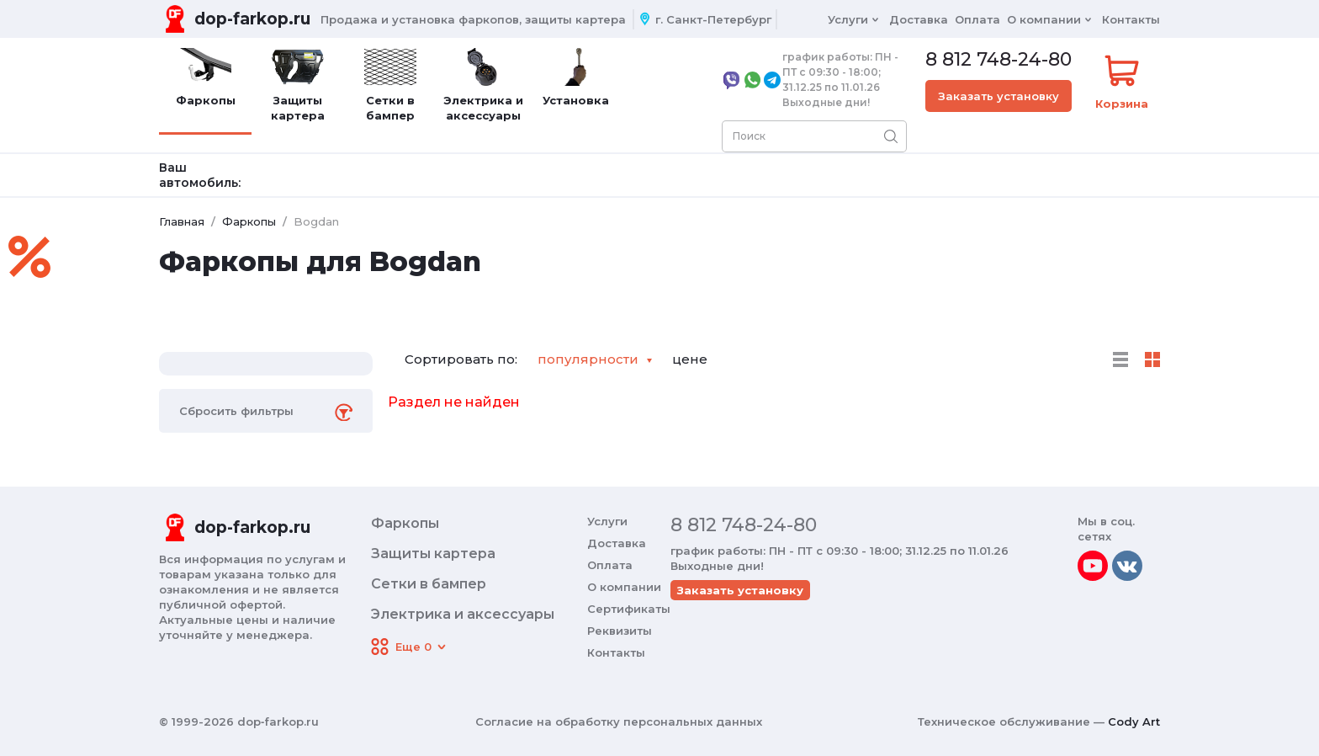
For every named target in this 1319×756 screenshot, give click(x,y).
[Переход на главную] (234, 19)
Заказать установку (998, 96)
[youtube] (1093, 566)
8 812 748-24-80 (998, 60)
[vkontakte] (1127, 566)
